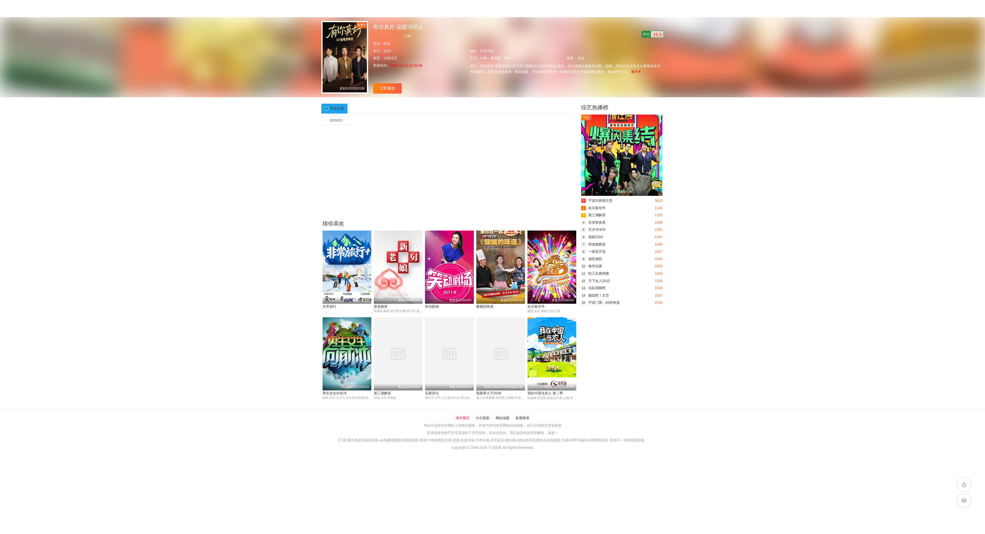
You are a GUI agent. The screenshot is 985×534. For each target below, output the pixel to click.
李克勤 (496, 58)
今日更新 (483, 418)
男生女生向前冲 (335, 393)
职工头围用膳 (595, 273)
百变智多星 (593, 222)
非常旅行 (329, 306)
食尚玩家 (591, 266)
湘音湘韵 (591, 259)
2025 (387, 51)
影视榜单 (522, 418)
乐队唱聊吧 (593, 288)
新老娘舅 (381, 306)
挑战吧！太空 (595, 295)
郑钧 (507, 58)
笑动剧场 (432, 306)
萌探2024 (592, 237)
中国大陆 (487, 51)
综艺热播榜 (594, 107)
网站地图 (502, 418)
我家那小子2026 (488, 393)
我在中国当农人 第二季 (545, 393)
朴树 (483, 58)
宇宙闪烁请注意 (596, 200)
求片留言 (463, 418)
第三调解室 (382, 393)
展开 (635, 72)
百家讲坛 (432, 393)
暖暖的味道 (484, 306)
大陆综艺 (390, 58)
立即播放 (387, 88)
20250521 (336, 120)
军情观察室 (593, 244)
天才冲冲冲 (593, 230)
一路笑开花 (593, 251)
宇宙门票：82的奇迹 (600, 302)
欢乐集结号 (536, 306)
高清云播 (337, 108)
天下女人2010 (595, 281)
